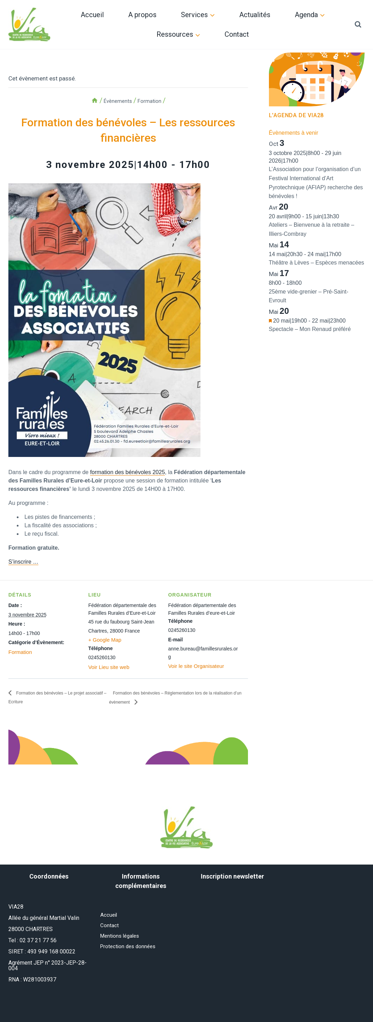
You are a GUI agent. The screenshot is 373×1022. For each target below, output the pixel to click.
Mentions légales (121, 937)
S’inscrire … (23, 562)
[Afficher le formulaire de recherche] (358, 24)
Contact (237, 34)
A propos (142, 14)
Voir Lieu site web (107, 667)
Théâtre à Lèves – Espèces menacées (316, 263)
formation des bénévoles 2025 (127, 472)
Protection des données (129, 948)
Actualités (254, 14)
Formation (19, 652)
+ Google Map (103, 640)
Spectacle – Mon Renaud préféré (310, 329)
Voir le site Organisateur (194, 666)
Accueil (92, 14)
